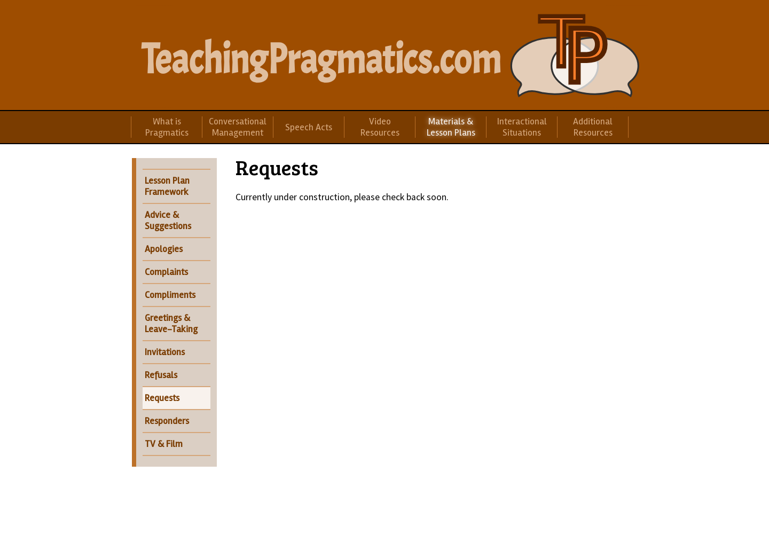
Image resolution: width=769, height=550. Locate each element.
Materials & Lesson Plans (451, 127)
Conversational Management (237, 127)
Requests (162, 398)
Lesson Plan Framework (167, 186)
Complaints (166, 272)
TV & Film (164, 444)
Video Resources (379, 127)
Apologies (164, 249)
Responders (167, 421)
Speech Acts (308, 127)
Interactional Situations (522, 127)
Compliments (170, 295)
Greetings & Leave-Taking (171, 323)
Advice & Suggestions (168, 220)
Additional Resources (593, 127)
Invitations (165, 352)
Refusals (161, 375)
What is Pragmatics (167, 127)
